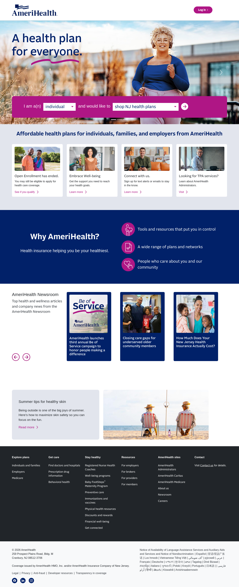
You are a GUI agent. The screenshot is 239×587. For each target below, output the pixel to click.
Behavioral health (59, 482)
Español (201, 553)
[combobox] (59, 107)
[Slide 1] (113, 120)
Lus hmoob (151, 557)
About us (161, 5)
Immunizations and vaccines (96, 500)
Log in (216, 15)
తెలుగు (157, 569)
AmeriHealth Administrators (167, 467)
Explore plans (111, 15)
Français (145, 561)
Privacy (26, 573)
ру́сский (209, 557)
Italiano (155, 565)
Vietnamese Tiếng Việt (173, 557)
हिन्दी (149, 569)
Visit (181, 192)
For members (129, 484)
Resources (168, 15)
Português (198, 565)
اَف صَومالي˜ (196, 557)
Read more (26, 427)
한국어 (179, 561)
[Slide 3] (125, 120)
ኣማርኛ (169, 561)
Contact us (193, 5)
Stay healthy (149, 15)
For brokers (128, 471)
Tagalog (196, 561)
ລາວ (187, 561)
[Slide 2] (119, 120)
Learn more (76, 192)
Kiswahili (168, 569)
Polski (176, 565)
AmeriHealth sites (215, 5)
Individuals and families (26, 465)
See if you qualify (25, 192)
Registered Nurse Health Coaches (100, 467)
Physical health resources (100, 509)
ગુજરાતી (166, 565)
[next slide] (221, 72)
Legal (15, 573)
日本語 (210, 565)
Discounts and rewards (99, 515)
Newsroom (164, 494)
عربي (220, 557)
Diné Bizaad (211, 561)
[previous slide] (18, 72)
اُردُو (142, 569)
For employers (130, 465)
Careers (163, 501)
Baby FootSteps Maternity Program (96, 483)
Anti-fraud (39, 573)
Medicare (17, 478)
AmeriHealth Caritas (170, 475)
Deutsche (157, 561)
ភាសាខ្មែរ (144, 565)
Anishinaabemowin (187, 569)
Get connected (94, 528)
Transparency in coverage (91, 573)
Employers (18, 471)
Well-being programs (97, 475)
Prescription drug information (58, 473)
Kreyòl (186, 565)
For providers (129, 478)
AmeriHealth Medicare (171, 482)
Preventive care (94, 492)
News (176, 5)
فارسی (222, 565)
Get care (130, 15)
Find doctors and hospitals (64, 465)
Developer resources (60, 573)
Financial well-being (97, 521)
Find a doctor (193, 15)
